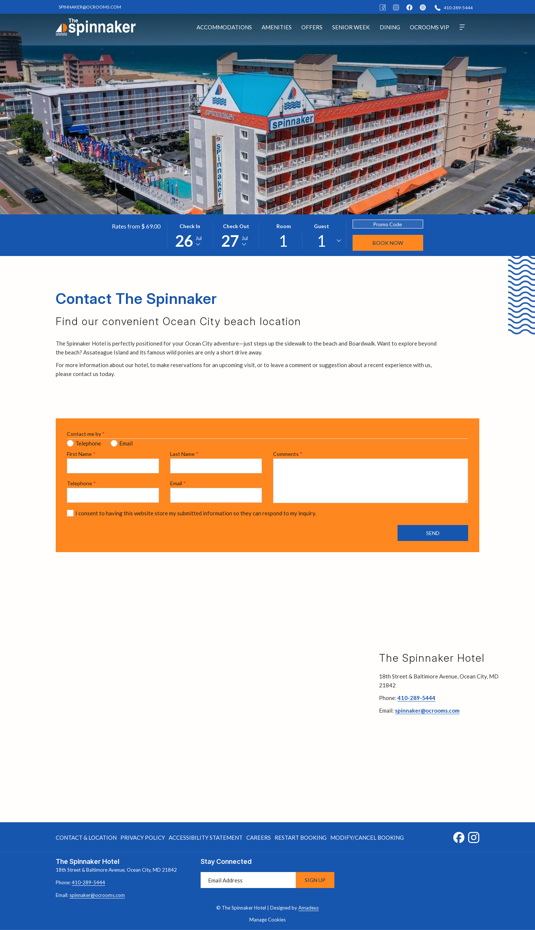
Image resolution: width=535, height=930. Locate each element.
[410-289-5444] (454, 7)
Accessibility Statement (206, 837)
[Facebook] (383, 7)
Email (178, 483)
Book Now (388, 243)
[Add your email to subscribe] (248, 880)
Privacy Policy (142, 837)
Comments (287, 454)
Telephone (81, 483)
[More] (462, 27)
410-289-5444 (416, 697)
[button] (190, 235)
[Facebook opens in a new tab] (458, 836)
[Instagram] (396, 7)
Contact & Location (86, 837)
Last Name (184, 454)
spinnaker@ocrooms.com (427, 710)
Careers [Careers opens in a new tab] (258, 839)
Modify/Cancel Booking (367, 837)
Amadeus (308, 908)
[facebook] (409, 7)
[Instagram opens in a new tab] (473, 836)
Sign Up (315, 880)
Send (433, 533)
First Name (81, 454)
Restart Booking (301, 837)
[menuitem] (224, 27)
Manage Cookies (267, 920)
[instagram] (423, 7)
